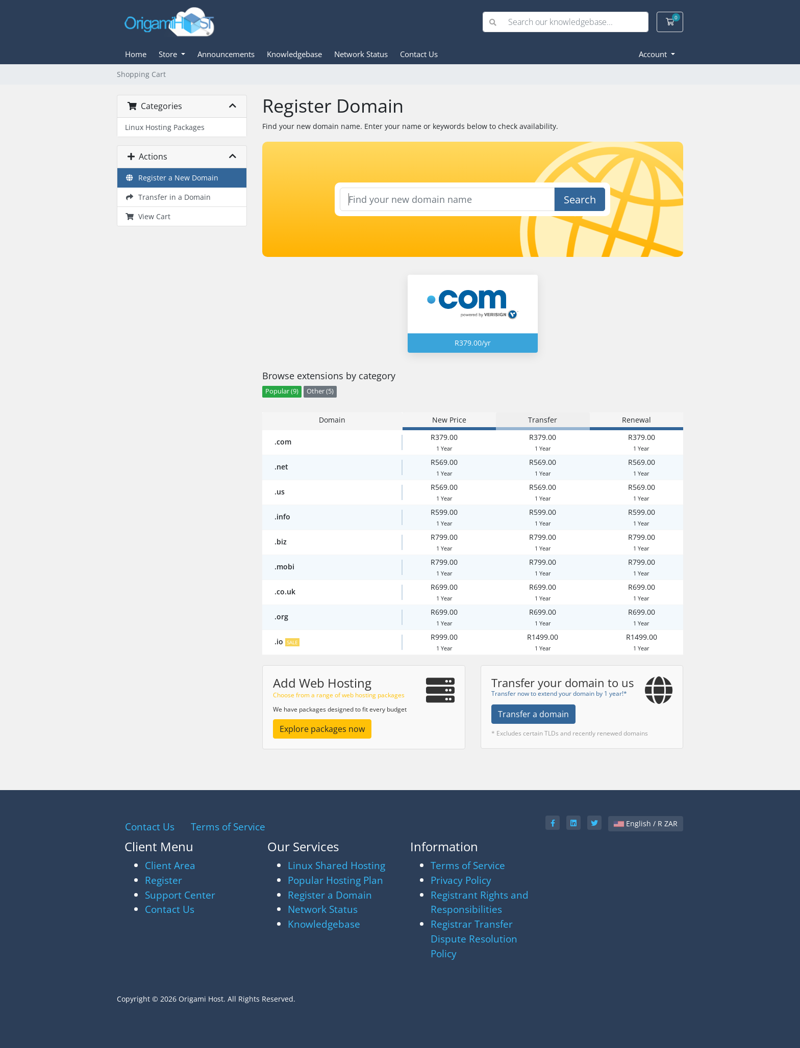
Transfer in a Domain (168, 197)
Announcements (226, 54)
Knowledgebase (294, 54)
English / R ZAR (646, 823)
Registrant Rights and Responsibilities (480, 902)
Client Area (170, 865)
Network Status (361, 54)
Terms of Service (228, 826)
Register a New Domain (171, 177)
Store (169, 54)
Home (135, 54)
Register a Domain (330, 895)
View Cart (147, 216)
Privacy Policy (461, 880)
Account (654, 54)
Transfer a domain (533, 714)
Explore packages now (322, 729)
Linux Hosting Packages (165, 127)
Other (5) (320, 391)
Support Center (180, 895)
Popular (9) (281, 391)
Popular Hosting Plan (335, 880)
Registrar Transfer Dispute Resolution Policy (474, 938)
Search (580, 199)
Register (163, 880)
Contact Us (419, 54)
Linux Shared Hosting (336, 865)
